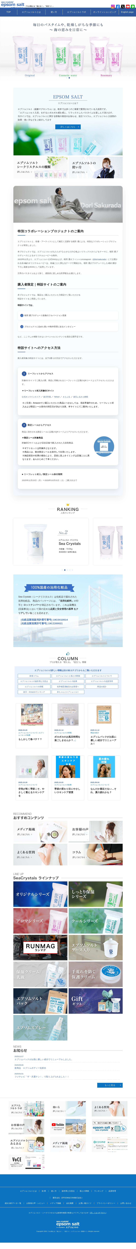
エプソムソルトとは (31, 18)
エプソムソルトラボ (76, 18)
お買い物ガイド (85, 1210)
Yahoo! (59, 403)
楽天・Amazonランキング (34, 698)
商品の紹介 (102, 693)
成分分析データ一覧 (13, 1210)
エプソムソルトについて (102, 682)
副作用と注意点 (68, 1197)
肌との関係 (84, 1197)
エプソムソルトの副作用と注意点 (34, 688)
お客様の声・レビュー (35, 1210)
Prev (4, 54)
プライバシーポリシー (106, 1210)
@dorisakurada (100, 266)
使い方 (54, 18)
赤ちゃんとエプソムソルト (68, 698)
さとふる (69, 403)
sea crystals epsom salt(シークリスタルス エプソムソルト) (14, 7)
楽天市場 (49, 403)
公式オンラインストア (32, 403)
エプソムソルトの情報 (34, 693)
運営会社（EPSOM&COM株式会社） (68, 1204)
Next (131, 54)
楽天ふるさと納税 (84, 403)
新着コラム (34, 682)
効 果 (44, 1197)
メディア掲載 (55, 1210)
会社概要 (70, 1210)
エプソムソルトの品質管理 (102, 688)
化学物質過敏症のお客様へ (68, 693)
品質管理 (112, 1197)
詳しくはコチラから (98, 1219)
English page (127, 18)
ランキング (98, 1197)
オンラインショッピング (104, 18)
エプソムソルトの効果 (68, 688)
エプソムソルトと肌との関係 (68, 682)
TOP (8, 18)
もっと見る (110, 1091)
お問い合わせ (125, 1210)
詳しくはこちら (68, 133)
